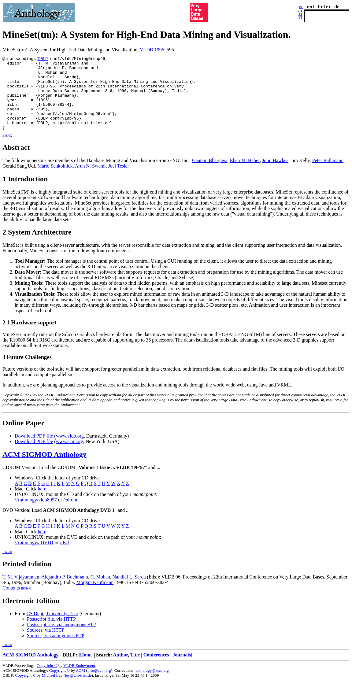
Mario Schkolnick (54, 180)
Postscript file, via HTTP (51, 633)
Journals (181, 669)
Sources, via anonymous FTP (55, 650)
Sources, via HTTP (45, 644)
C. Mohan (100, 591)
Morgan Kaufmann (94, 597)
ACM (80, 685)
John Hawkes (275, 175)
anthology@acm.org (152, 685)
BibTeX (7, 150)
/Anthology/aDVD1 (34, 557)
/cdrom (70, 514)
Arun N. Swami (90, 180)
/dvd (64, 557)
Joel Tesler (118, 180)
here (42, 503)
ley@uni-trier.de (78, 690)
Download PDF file (34, 450)
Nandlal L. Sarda (129, 591)
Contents (11, 602)
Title (135, 669)
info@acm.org (99, 685)
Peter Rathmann (328, 175)
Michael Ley (52, 690)
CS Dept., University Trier (52, 628)
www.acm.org (69, 456)
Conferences (156, 669)
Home (86, 669)
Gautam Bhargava (210, 175)
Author (120, 669)
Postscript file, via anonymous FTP (61, 639)
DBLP (43, 59)
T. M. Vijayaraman (20, 591)
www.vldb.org (70, 450)
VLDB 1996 (152, 49)
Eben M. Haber (245, 175)
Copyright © (47, 680)
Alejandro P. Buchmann (64, 591)
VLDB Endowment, (79, 680)
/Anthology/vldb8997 (36, 514)
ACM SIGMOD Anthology (44, 469)
